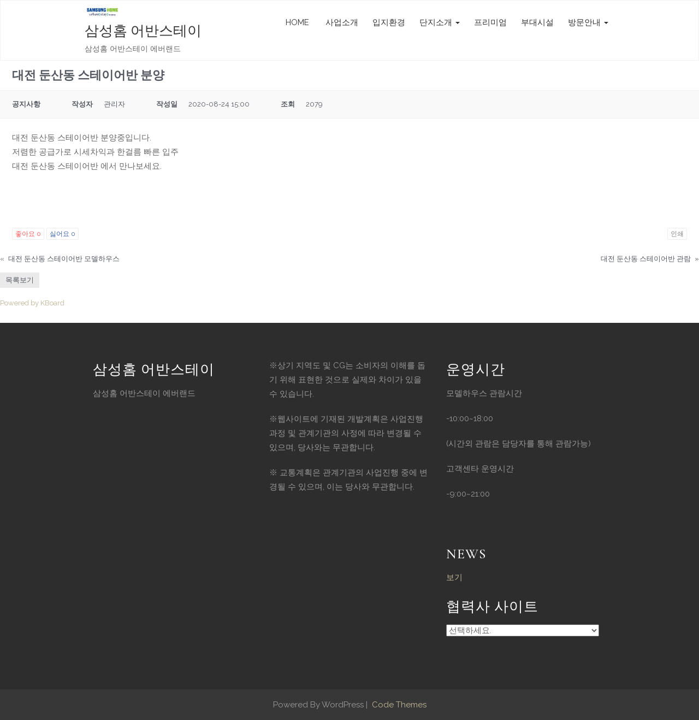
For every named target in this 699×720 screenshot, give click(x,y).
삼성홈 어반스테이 (143, 30)
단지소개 (439, 22)
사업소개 (340, 22)
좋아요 (28, 234)
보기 (454, 577)
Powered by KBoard (32, 303)
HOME (297, 22)
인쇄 (677, 234)
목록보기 (19, 280)
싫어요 (62, 234)
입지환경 (388, 22)
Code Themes (398, 705)
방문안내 (588, 22)
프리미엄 (490, 22)
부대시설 (537, 22)
